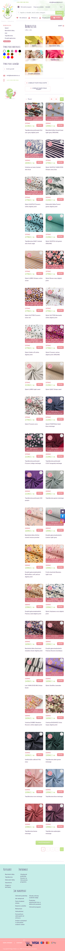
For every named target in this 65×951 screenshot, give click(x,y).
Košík (56, 18)
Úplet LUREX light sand (32, 389)
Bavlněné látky (9, 31)
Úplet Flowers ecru (31, 424)
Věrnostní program (25, 7)
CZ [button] (61, 7)
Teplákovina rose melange (33, 796)
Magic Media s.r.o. (14, 949)
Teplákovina (9, 36)
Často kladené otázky (19, 902)
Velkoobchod (19, 911)
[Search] (40, 13)
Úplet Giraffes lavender (53, 685)
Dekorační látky (10, 880)
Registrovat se (44, 18)
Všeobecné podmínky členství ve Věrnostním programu (24, 878)
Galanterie (8, 882)
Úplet (7, 28)
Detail (40, 125)
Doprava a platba (39, 7)
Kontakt (48, 7)
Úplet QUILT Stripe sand (53, 389)
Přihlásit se (33, 18)
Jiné (6, 33)
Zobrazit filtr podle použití (38, 88)
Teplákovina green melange (55, 498)
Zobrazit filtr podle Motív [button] (37, 83)
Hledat (59, 13)
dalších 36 (7, 41)
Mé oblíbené (22, 18)
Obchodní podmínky (21, 896)
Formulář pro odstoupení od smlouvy (19, 916)
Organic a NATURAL (8, 886)
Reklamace (18, 909)
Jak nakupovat (19, 898)
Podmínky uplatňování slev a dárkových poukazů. (35, 902)
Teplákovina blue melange (54, 796)
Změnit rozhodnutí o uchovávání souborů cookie (21, 922)
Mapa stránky (7, 943)
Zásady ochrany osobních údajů (34, 897)
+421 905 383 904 (23, 2)
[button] (12, 69)
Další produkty (44, 843)
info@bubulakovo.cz (55, 2)
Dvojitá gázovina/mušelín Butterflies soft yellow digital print (33, 574)
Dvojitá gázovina (10, 38)
